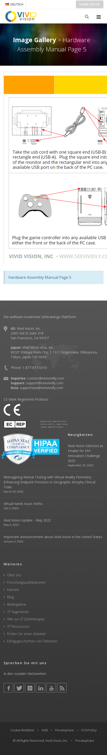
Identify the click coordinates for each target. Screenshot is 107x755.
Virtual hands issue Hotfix (23, 503)
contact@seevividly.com (45, 378)
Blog (10, 597)
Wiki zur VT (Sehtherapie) (25, 619)
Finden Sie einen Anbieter (26, 633)
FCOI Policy (89, 730)
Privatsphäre (64, 730)
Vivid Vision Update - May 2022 (27, 520)
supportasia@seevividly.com (41, 387)
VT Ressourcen (18, 626)
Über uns (14, 575)
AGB (45, 730)
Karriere (13, 589)
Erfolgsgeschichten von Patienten (32, 641)
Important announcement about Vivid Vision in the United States (53, 537)
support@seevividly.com (44, 383)
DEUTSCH (14, 4)
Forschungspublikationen (26, 582)
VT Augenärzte (18, 611)
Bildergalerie (16, 604)
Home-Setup (89, 4)
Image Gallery (34, 40)
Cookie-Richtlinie (22, 730)
